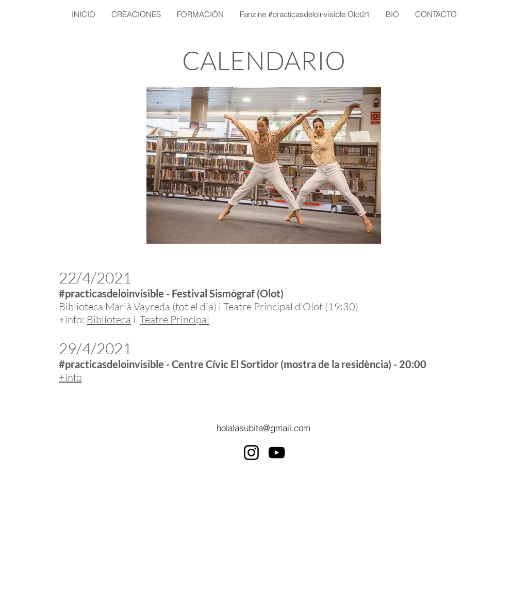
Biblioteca (109, 319)
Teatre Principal (174, 319)
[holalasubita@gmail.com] (263, 427)
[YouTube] (277, 453)
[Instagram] (251, 453)
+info (70, 377)
